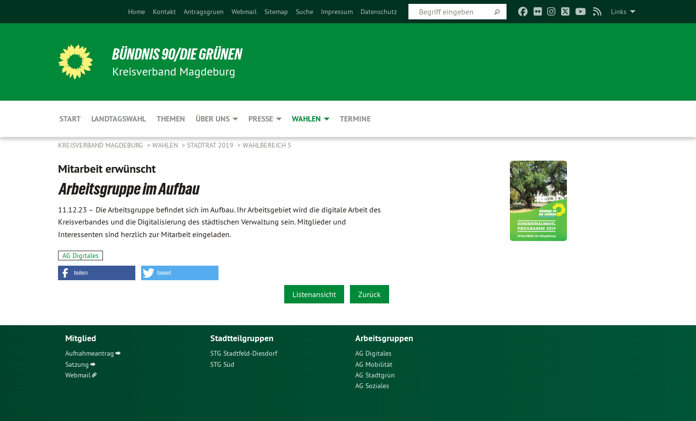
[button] (96, 273)
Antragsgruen (204, 11)
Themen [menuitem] (171, 119)
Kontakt (164, 11)
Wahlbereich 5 (267, 145)
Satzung (77, 364)
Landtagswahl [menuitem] (118, 119)
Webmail (244, 11)
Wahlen (166, 145)
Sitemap (276, 11)
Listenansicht (314, 294)
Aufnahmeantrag (89, 353)
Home (136, 11)
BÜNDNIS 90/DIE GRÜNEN (177, 54)
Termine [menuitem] (355, 119)
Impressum (337, 11)
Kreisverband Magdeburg (101, 145)
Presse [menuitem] (260, 119)
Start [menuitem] (70, 119)
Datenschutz (379, 11)
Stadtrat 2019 (211, 145)
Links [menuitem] (618, 11)
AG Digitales (80, 255)
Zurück (369, 294)
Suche (304, 11)
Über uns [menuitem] (213, 119)
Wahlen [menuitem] (306, 119)
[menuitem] (136, 11)
